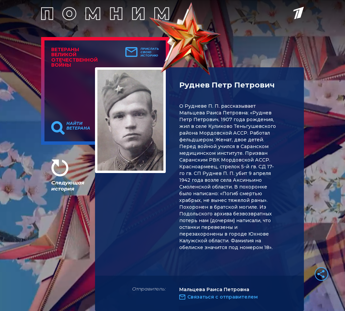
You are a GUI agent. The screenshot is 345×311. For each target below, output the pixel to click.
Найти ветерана (78, 126)
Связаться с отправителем (222, 297)
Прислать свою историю (149, 52)
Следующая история (67, 185)
